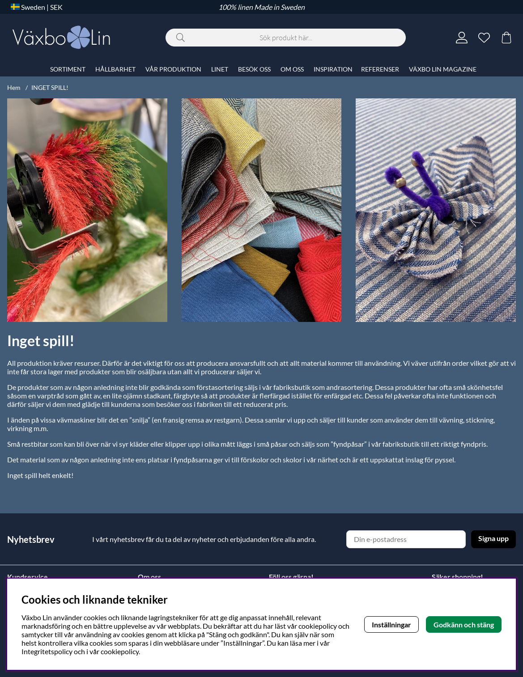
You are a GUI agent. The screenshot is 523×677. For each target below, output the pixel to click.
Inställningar (391, 624)
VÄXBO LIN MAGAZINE (442, 69)
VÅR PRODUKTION (173, 69)
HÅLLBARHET (115, 69)
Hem (14, 87)
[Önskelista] (484, 37)
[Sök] (286, 38)
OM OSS (292, 69)
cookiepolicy (120, 651)
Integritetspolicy (46, 651)
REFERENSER (380, 69)
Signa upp (493, 538)
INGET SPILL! (49, 87)
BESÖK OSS (254, 69)
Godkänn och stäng (464, 624)
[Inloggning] (461, 37)
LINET (219, 69)
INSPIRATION (333, 69)
